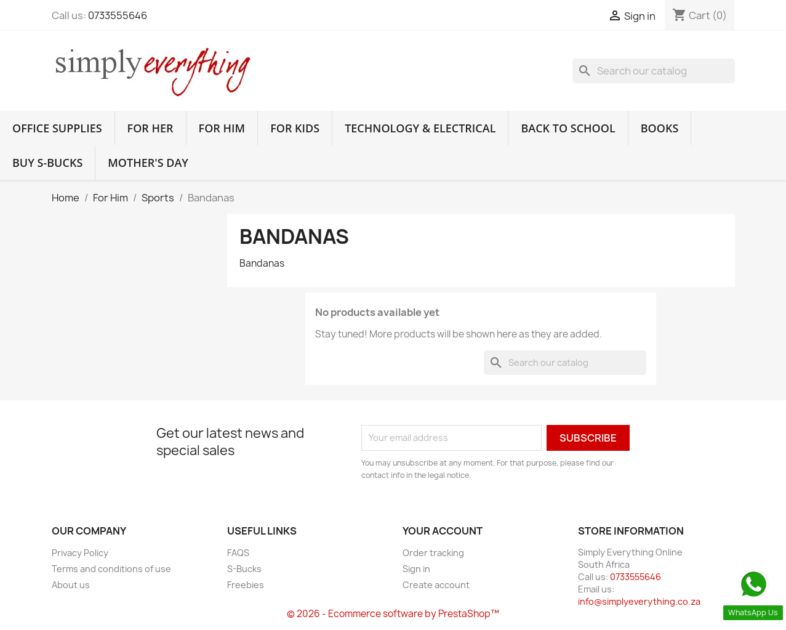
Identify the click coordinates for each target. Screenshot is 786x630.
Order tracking (433, 553)
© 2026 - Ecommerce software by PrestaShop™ (393, 613)
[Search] (653, 71)
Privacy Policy (80, 553)
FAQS (238, 553)
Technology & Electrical (420, 128)
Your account (443, 531)
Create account (436, 585)
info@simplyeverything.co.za (639, 601)
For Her (150, 128)
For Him (222, 128)
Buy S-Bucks (47, 162)
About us (71, 585)
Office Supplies (57, 128)
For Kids (294, 128)
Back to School (568, 128)
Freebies (245, 585)
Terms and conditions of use (111, 569)
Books (660, 128)
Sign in (416, 569)
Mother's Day (148, 162)
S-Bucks (244, 569)
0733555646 (117, 15)
